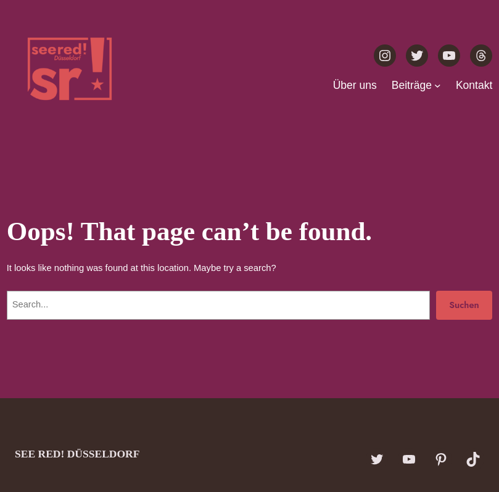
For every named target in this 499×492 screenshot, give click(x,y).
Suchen (464, 304)
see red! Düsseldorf (77, 454)
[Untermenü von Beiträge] (437, 84)
